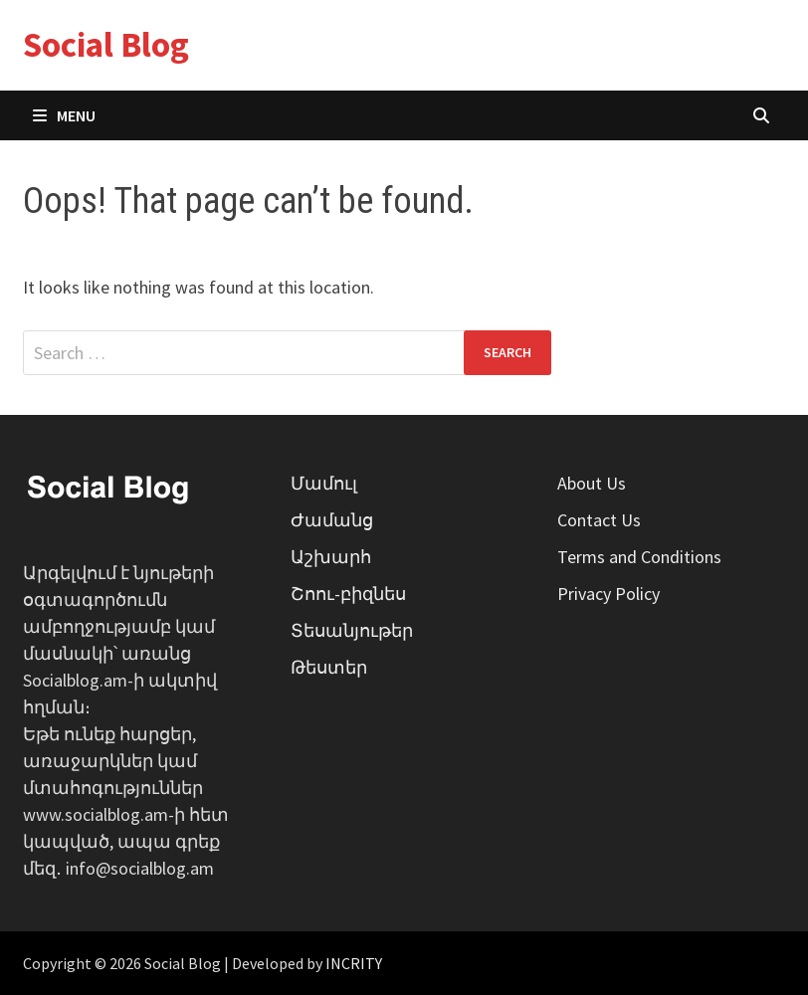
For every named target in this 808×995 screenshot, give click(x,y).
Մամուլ (324, 483)
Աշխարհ (331, 556)
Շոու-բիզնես (348, 593)
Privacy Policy (608, 593)
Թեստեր (329, 667)
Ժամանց (332, 519)
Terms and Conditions (639, 556)
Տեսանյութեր (352, 630)
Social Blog (106, 45)
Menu (64, 115)
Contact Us (599, 519)
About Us (591, 483)
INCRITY (353, 963)
